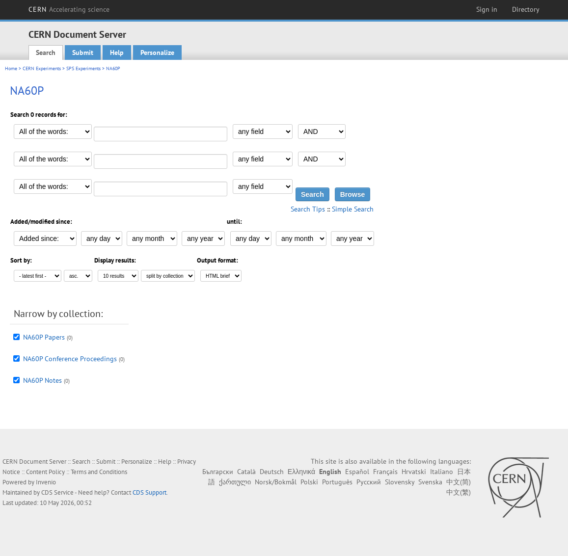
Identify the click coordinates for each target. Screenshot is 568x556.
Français (385, 471)
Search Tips (308, 209)
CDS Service (57, 492)
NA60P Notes (42, 380)
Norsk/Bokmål (276, 481)
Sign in (486, 9)
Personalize (157, 52)
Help (117, 52)
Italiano (441, 471)
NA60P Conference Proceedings (70, 358)
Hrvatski (414, 471)
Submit (82, 52)
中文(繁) (458, 492)
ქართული (235, 481)
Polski (309, 481)
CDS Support (149, 492)
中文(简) (458, 481)
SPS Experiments (83, 68)
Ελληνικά (301, 471)
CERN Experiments (42, 68)
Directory (526, 9)
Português (337, 481)
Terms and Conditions (99, 472)
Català (246, 471)
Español (357, 471)
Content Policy (45, 472)
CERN (69, 9)
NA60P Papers (44, 337)
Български (217, 471)
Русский (368, 481)
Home (11, 68)
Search (45, 52)
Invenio (46, 482)
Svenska (430, 481)
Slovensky (399, 481)
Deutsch (272, 471)
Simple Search (353, 209)
